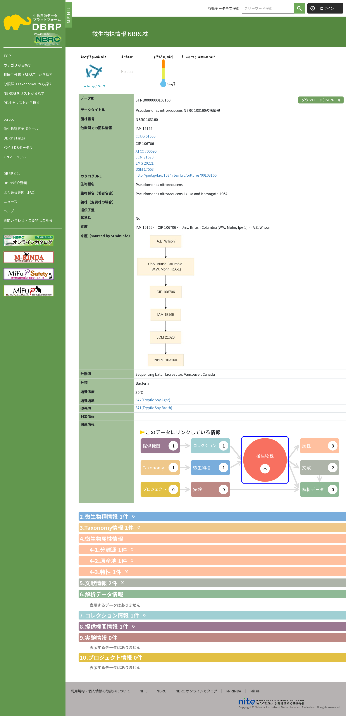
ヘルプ (8, 210)
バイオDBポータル (18, 147)
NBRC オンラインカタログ (196, 691)
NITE (143, 691)
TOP (7, 55)
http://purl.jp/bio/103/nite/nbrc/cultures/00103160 (176, 175)
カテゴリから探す (17, 65)
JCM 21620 (144, 157)
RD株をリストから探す (21, 102)
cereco (8, 119)
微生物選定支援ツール (20, 128)
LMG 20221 (145, 163)
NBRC (161, 691)
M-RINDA (233, 691)
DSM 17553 (145, 169)
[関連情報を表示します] (133, 516)
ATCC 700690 (146, 151)
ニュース (10, 201)
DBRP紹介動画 (15, 182)
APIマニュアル (14, 156)
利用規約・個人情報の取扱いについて (100, 691)
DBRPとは (11, 173)
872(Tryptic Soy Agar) (153, 400)
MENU (68, 14)
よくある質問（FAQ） (20, 192)
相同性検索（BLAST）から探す (28, 74)
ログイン (327, 8)
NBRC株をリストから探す (24, 93)
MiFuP (255, 691)
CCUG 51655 (145, 136)
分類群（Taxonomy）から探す (27, 83)
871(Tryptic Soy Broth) (154, 408)
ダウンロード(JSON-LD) (320, 99)
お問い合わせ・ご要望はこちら (27, 220)
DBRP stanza (14, 138)
